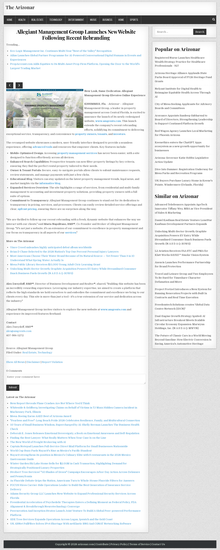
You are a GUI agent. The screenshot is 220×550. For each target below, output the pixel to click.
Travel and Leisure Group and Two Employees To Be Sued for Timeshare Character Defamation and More (184, 277)
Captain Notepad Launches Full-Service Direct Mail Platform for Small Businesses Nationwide (69, 446)
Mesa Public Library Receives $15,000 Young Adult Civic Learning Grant (55, 264)
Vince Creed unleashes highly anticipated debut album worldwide (51, 247)
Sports (134, 20)
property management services (77, 153)
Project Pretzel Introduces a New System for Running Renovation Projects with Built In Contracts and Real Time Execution (183, 293)
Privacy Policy (119, 544)
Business (107, 20)
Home (9, 20)
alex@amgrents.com (18, 331)
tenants (102, 134)
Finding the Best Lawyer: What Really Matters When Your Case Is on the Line (58, 437)
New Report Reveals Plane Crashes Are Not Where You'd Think (50, 403)
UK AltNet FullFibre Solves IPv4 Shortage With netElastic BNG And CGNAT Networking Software (70, 523)
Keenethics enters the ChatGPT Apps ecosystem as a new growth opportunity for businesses (182, 146)
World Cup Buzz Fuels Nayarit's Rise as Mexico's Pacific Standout (51, 450)
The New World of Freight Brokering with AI (38, 442)
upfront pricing (27, 209)
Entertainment (76, 20)
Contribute (102, 544)
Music (93, 20)
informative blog (49, 183)
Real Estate (37, 20)
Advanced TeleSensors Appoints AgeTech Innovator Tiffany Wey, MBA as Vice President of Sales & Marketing (183, 208)
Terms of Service (140, 544)
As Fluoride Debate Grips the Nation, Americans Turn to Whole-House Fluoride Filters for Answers (72, 480)
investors (119, 134)
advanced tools (42, 146)
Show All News (15, 362)
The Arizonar (20, 7)
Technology (55, 20)
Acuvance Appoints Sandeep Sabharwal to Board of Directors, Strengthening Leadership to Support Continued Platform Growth (184, 119)
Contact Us (158, 544)
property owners (85, 134)
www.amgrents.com (108, 121)
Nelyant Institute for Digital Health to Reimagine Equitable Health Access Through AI (182, 92)
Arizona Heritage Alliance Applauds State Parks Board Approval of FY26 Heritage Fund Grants (183, 77)
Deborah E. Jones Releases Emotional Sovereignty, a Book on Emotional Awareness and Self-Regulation (74, 433)
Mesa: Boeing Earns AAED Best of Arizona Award (40, 416)
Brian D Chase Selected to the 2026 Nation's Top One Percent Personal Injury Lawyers (64, 251)
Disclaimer (33, 362)
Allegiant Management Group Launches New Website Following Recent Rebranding (76, 34)
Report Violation (52, 362)
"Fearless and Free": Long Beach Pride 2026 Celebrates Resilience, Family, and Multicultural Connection (75, 420)
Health (21, 20)
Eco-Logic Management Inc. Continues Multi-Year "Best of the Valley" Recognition (61, 50)
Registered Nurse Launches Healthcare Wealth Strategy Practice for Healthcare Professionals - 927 (180, 61)
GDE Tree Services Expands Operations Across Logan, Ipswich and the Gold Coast (61, 519)
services (70, 232)
